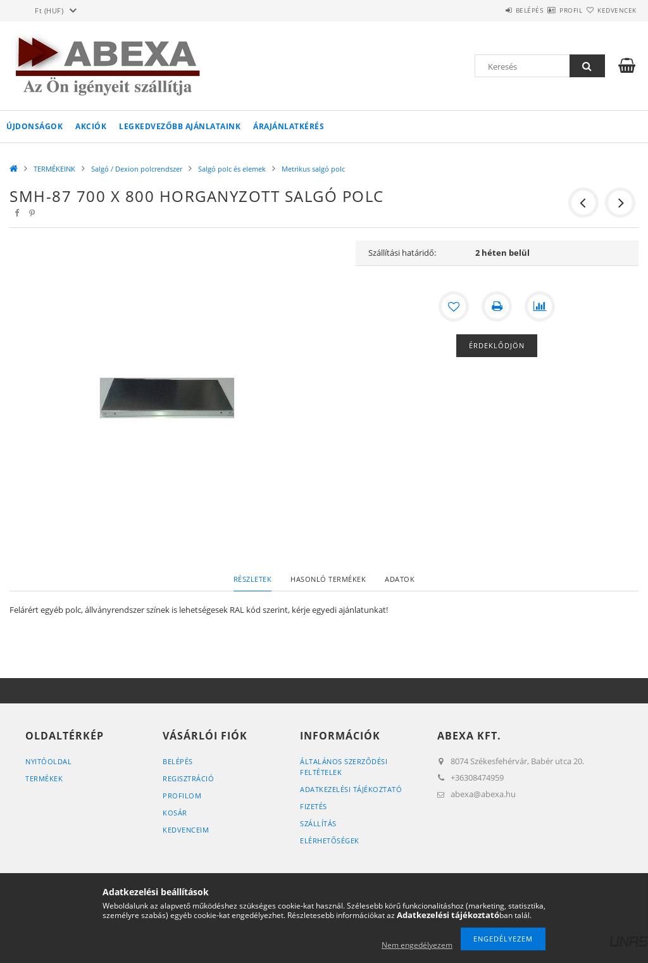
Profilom (182, 795)
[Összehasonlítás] (540, 306)
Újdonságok (34, 126)
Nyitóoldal (48, 761)
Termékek (44, 778)
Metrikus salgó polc (313, 168)
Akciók (90, 126)
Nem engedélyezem (417, 945)
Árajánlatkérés (288, 126)
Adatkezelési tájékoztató (351, 789)
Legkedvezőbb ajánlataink (179, 126)
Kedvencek (609, 10)
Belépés (492, 10)
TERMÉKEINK (54, 168)
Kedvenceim (186, 829)
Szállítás (318, 823)
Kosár (175, 812)
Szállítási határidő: (402, 252)
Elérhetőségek (329, 840)
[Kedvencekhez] (454, 306)
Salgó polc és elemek (232, 168)
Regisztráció (188, 778)
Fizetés (313, 806)
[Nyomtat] (497, 306)
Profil (548, 10)
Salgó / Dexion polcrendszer (136, 168)
